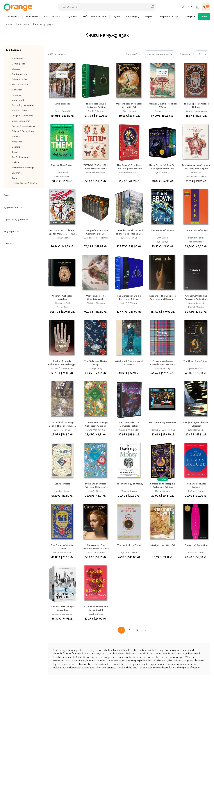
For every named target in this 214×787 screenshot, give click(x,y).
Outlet (204, 16)
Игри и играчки (52, 16)
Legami (116, 16)
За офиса (190, 16)
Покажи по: (186, 54)
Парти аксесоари (169, 16)
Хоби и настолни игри (95, 16)
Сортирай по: (133, 54)
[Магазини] (183, 7)
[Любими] (190, 7)
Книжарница (13, 16)
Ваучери (149, 16)
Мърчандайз (132, 16)
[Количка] (206, 7)
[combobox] (102, 7)
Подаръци (71, 16)
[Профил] (197, 7)
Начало (8, 24)
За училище (31, 16)
